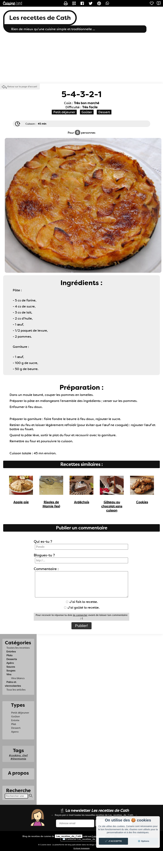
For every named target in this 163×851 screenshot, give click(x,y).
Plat (13, 724)
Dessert (16, 728)
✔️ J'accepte (113, 841)
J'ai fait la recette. (82, 602)
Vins (8, 674)
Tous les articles (15, 689)
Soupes (10, 670)
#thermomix (18, 758)
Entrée (15, 720)
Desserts (11, 659)
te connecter (80, 615)
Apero (15, 731)
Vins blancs (18, 678)
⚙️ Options (143, 841)
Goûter (15, 716)
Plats (9, 655)
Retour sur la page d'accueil (22, 86)
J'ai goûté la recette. (81, 607)
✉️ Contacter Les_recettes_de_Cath (82, 839)
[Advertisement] (81, 58)
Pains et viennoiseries (13, 683)
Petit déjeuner (20, 712)
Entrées (11, 651)
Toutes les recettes (18, 647)
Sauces (10, 666)
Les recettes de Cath (40, 18)
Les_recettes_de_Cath (68, 836)
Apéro (10, 663)
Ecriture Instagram (82, 848)
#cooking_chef (18, 755)
